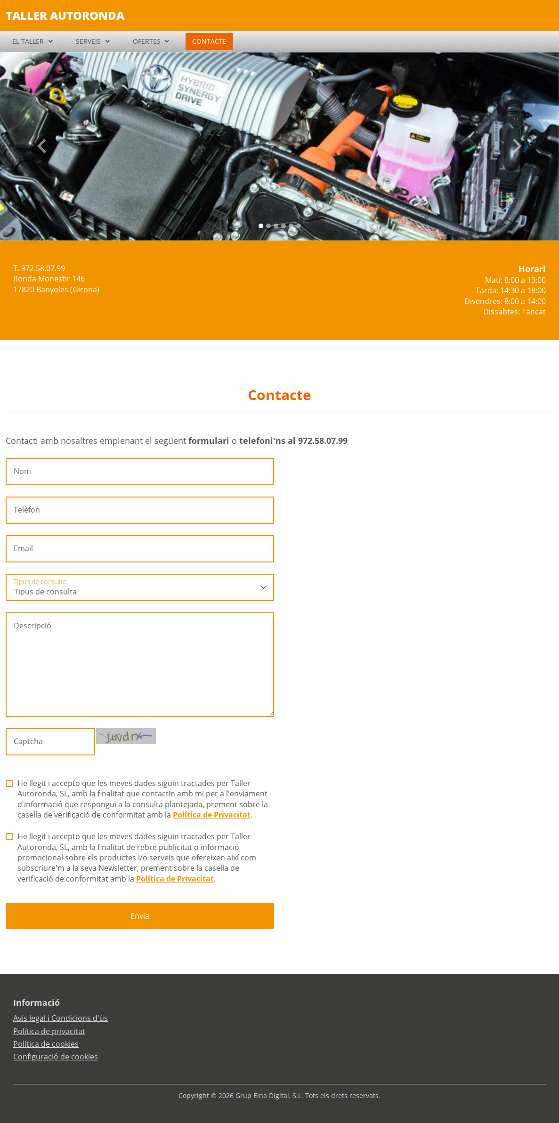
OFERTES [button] (147, 41)
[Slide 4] (291, 226)
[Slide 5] (298, 226)
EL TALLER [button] (28, 41)
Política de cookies (46, 1044)
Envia (139, 916)
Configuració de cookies (55, 1056)
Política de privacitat (49, 1031)
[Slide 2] (276, 226)
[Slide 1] (268, 226)
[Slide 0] (261, 226)
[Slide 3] (283, 226)
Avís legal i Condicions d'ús (60, 1018)
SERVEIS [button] (88, 41)
